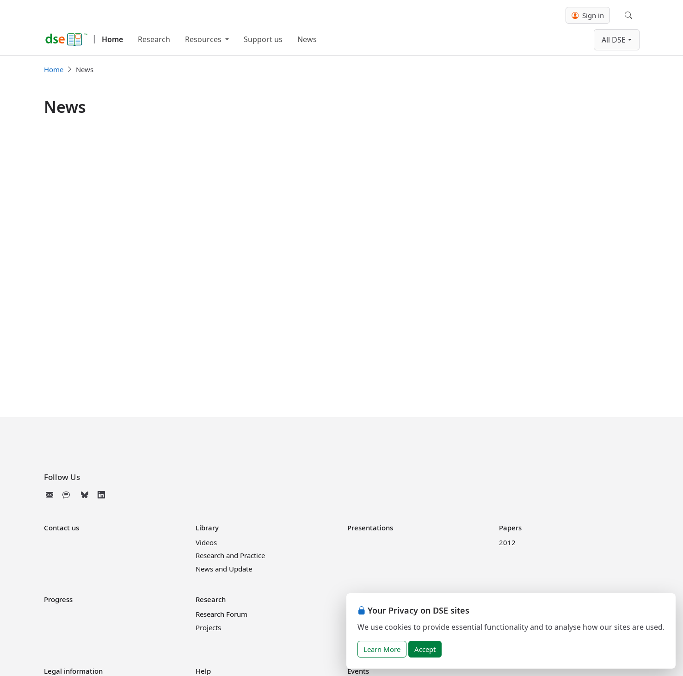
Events (358, 671)
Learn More (381, 649)
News (307, 39)
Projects (208, 627)
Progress (58, 599)
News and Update (224, 568)
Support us (263, 39)
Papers (510, 527)
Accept (425, 649)
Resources (204, 39)
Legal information (73, 671)
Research (154, 39)
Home (112, 39)
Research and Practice (230, 555)
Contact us (61, 527)
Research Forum (221, 614)
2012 (507, 542)
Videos (206, 542)
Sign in (588, 15)
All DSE (614, 40)
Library (207, 527)
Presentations (370, 527)
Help (203, 671)
